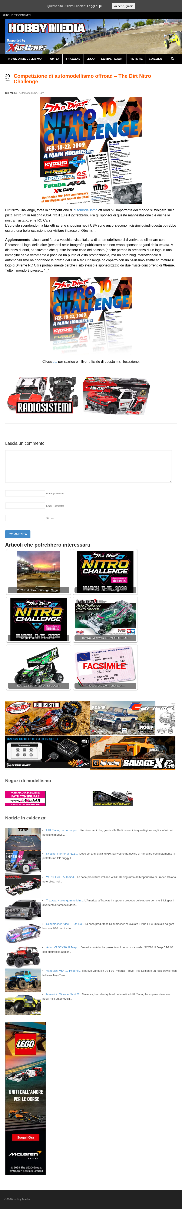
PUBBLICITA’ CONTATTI (17, 15)
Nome (55, 493)
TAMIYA (53, 58)
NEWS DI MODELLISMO (25, 58)
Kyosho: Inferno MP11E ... (62, 853)
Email (55, 506)
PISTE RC (136, 58)
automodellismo (85, 210)
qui (55, 361)
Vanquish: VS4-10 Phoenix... (63, 970)
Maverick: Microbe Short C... (63, 994)
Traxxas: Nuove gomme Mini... (65, 900)
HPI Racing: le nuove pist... (63, 830)
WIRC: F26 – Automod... (61, 877)
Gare (41, 93)
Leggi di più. (95, 6)
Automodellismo (28, 93)
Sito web (50, 518)
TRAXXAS (73, 58)
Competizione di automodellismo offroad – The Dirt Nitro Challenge (82, 78)
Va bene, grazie (123, 6)
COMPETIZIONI (112, 58)
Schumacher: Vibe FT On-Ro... (65, 923)
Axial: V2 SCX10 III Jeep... (62, 947)
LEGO (90, 58)
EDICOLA (155, 58)
